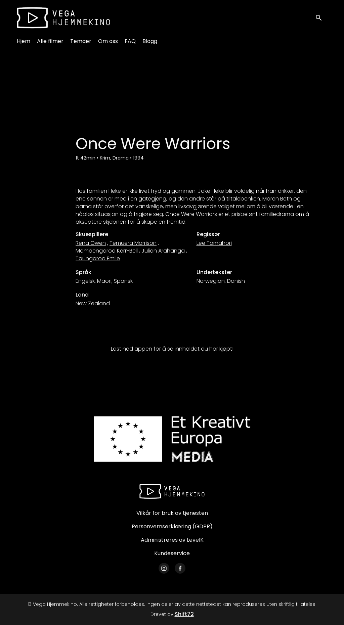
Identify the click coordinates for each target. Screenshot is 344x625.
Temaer (80, 41)
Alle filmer (50, 41)
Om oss (108, 41)
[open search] (321, 17)
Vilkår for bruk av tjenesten (172, 513)
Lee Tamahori (214, 243)
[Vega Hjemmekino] (172, 491)
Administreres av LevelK (172, 540)
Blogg (149, 41)
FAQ (130, 41)
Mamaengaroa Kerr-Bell (107, 251)
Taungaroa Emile (98, 258)
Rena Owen (91, 243)
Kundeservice (172, 553)
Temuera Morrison (133, 243)
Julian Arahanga (163, 251)
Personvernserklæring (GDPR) (172, 526)
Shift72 (184, 614)
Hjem (23, 41)
